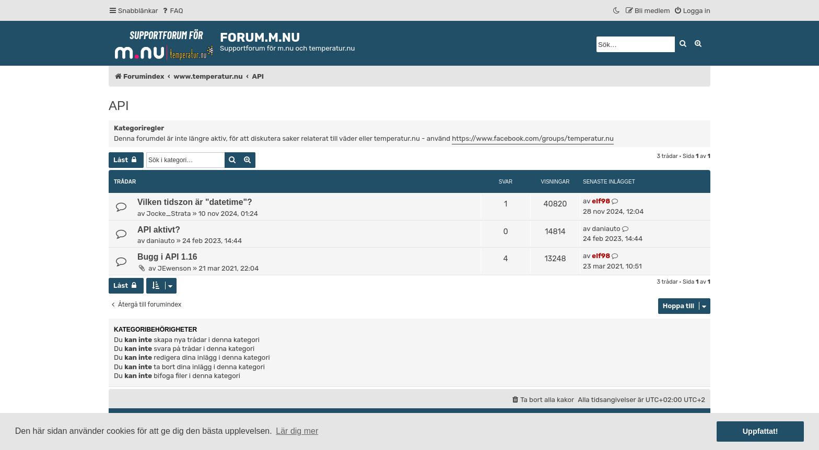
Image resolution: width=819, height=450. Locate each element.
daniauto (160, 241)
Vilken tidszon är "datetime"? (194, 202)
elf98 (601, 201)
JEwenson (174, 268)
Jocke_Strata (168, 213)
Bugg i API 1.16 (167, 256)
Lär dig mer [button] (297, 431)
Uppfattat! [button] (760, 431)
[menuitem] (172, 10)
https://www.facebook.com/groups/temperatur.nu (533, 138)
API (119, 106)
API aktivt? (158, 229)
